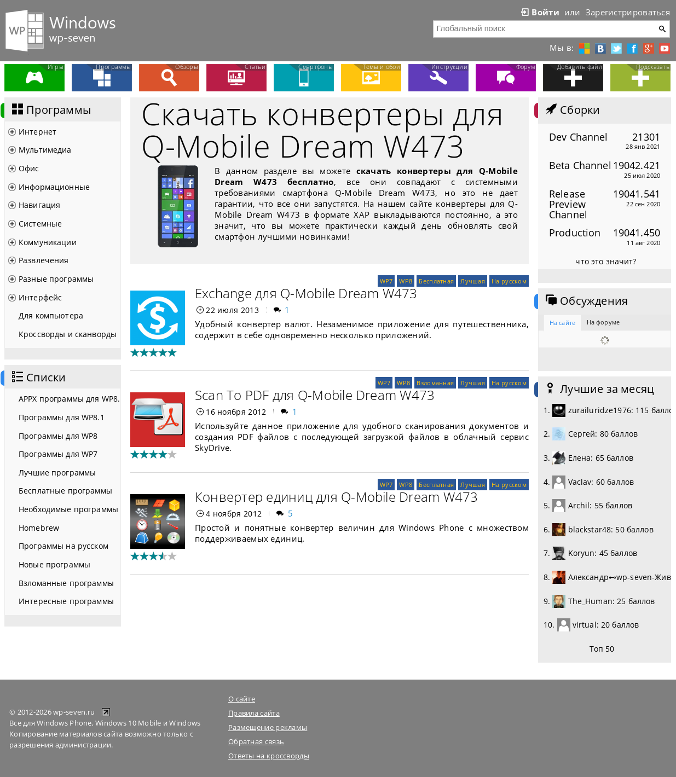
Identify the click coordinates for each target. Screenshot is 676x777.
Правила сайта (254, 713)
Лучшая (472, 281)
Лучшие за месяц (599, 389)
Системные (40, 223)
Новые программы (54, 564)
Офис (29, 168)
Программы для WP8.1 (62, 417)
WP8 (405, 281)
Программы (50, 110)
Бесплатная (436, 281)
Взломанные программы (66, 583)
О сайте (241, 699)
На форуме (603, 322)
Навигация (39, 205)
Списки (38, 377)
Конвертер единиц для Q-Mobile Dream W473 (336, 497)
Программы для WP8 (58, 436)
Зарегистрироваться (628, 12)
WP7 (386, 281)
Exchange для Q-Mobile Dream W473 (306, 293)
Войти (539, 12)
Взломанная (435, 383)
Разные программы (56, 279)
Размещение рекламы (267, 727)
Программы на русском (63, 546)
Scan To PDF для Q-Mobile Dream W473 (315, 395)
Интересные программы (66, 601)
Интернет (37, 131)
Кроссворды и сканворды (68, 334)
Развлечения (44, 260)
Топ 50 (602, 648)
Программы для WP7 (58, 454)
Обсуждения (586, 301)
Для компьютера (51, 315)
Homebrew (39, 528)
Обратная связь (256, 741)
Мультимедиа (45, 149)
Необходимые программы (68, 509)
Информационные (54, 187)
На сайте (562, 322)
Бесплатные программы (65, 490)
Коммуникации (48, 242)
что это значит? (605, 261)
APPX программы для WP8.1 (69, 398)
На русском (509, 281)
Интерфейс (40, 297)
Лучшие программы (57, 472)
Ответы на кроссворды (268, 756)
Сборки (572, 110)
